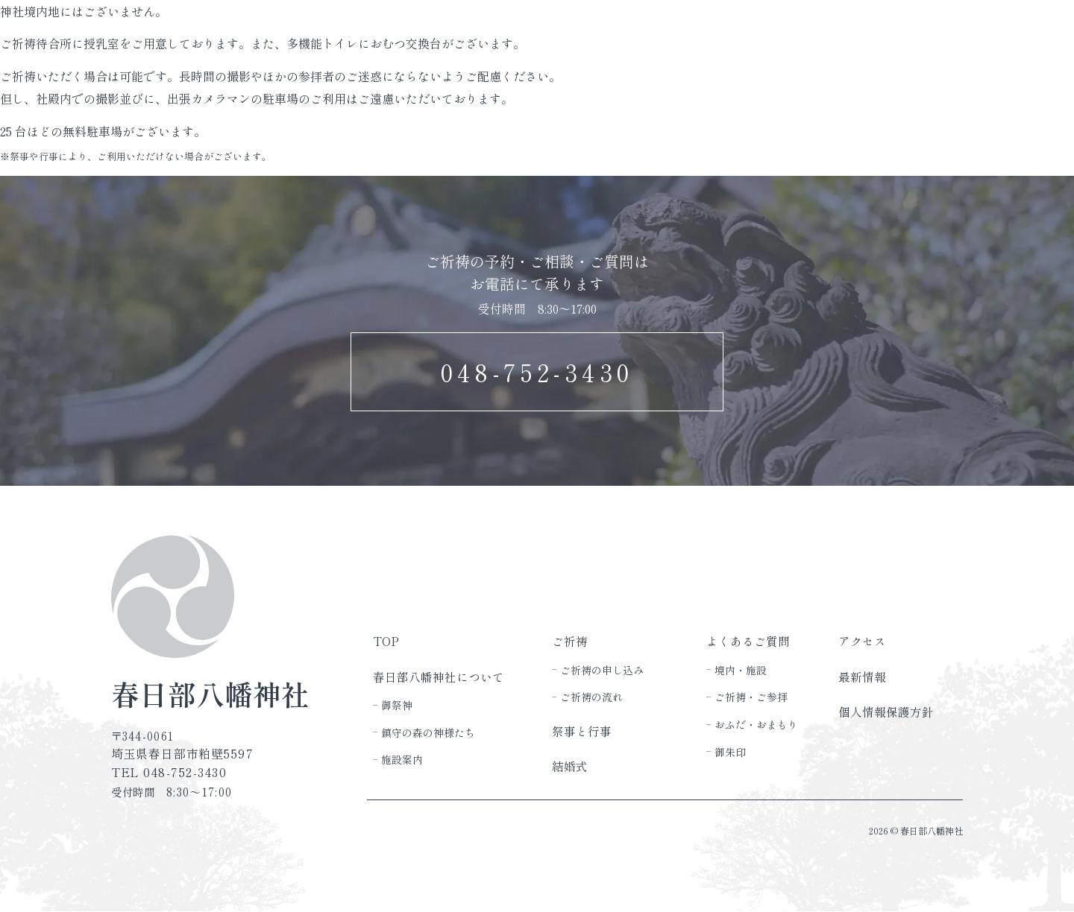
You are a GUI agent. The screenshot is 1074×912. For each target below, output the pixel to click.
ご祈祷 (570, 641)
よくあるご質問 (748, 641)
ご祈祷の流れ (591, 696)
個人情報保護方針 (886, 711)
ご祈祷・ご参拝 (751, 696)
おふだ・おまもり (756, 724)
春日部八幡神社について (438, 676)
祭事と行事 (582, 731)
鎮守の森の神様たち (428, 732)
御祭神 (396, 704)
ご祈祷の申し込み (602, 669)
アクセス (862, 641)
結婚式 (570, 766)
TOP (386, 641)
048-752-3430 (537, 372)
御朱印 (730, 751)
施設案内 (402, 759)
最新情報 (862, 676)
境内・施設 (741, 669)
